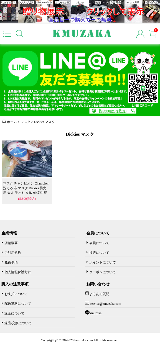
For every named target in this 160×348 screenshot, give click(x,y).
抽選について (99, 253)
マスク (26, 122)
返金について (14, 313)
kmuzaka (95, 313)
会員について (99, 243)
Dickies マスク (44, 122)
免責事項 (11, 262)
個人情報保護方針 (17, 272)
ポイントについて (102, 262)
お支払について (16, 294)
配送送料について (17, 304)
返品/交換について (18, 323)
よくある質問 (99, 294)
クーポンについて (102, 272)
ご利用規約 (12, 253)
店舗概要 (11, 243)
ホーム (12, 122)
